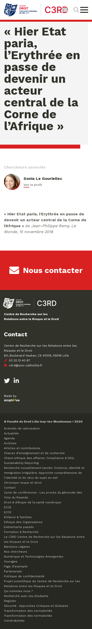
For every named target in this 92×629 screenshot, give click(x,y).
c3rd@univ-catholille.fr (23, 365)
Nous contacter (46, 270)
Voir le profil (33, 185)
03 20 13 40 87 (17, 360)
